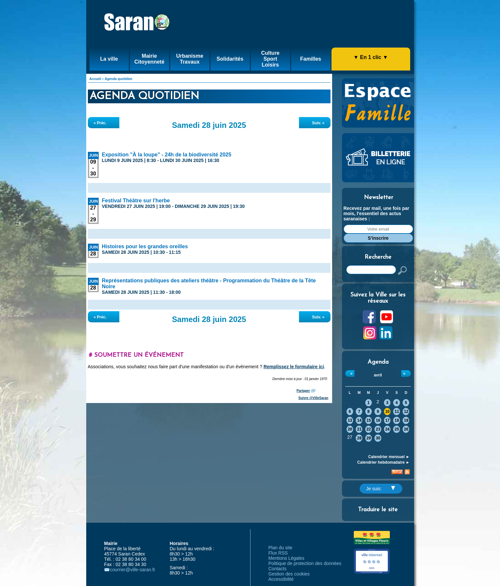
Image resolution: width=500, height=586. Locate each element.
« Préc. (100, 123)
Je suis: (380, 488)
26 (406, 429)
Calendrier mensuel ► (389, 457)
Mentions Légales (287, 558)
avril (378, 375)
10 (387, 411)
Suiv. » (318, 123)
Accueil (95, 79)
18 (396, 420)
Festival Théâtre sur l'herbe (136, 200)
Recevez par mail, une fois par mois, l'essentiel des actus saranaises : (377, 213)
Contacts (278, 568)
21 (359, 429)
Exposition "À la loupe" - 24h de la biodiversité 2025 (166, 154)
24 (387, 429)
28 (359, 438)
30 (378, 438)
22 (369, 429)
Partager (303, 391)
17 (387, 420)
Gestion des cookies (289, 573)
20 (350, 429)
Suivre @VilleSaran (313, 398)
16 (378, 420)
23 (378, 429)
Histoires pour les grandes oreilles (145, 246)
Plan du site (280, 547)
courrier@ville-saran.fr (132, 569)
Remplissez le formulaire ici (294, 366)
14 (359, 420)
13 (350, 420)
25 (396, 429)
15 (369, 420)
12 (406, 411)
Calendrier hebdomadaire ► (383, 462)
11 (396, 411)
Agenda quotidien (118, 79)
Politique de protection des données (305, 563)
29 (369, 438)
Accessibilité (281, 579)
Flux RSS (278, 553)
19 (406, 420)
